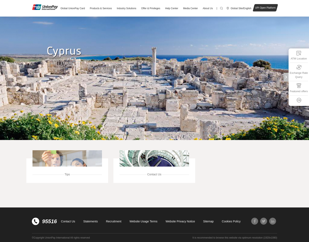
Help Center (171, 8)
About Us (208, 8)
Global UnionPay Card (72, 8)
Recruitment (113, 221)
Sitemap (208, 221)
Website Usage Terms (143, 221)
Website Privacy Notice (180, 221)
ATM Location (299, 55)
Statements (90, 221)
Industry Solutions (126, 8)
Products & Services (101, 8)
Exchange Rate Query (299, 71)
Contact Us (68, 221)
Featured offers (299, 88)
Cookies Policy (231, 221)
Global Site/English (241, 8)
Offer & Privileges (150, 8)
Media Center (190, 8)
